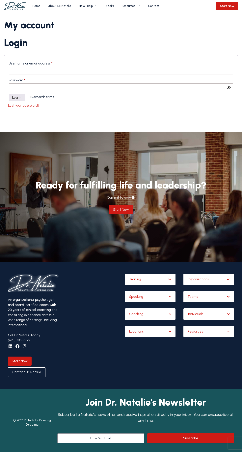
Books (110, 6)
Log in (16, 97)
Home (36, 6)
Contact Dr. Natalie (26, 372)
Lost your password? (24, 105)
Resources (133, 6)
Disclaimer (33, 424)
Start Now (227, 6)
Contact (153, 6)
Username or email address (37, 62)
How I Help (90, 6)
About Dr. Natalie (59, 6)
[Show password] (229, 87)
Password (23, 79)
